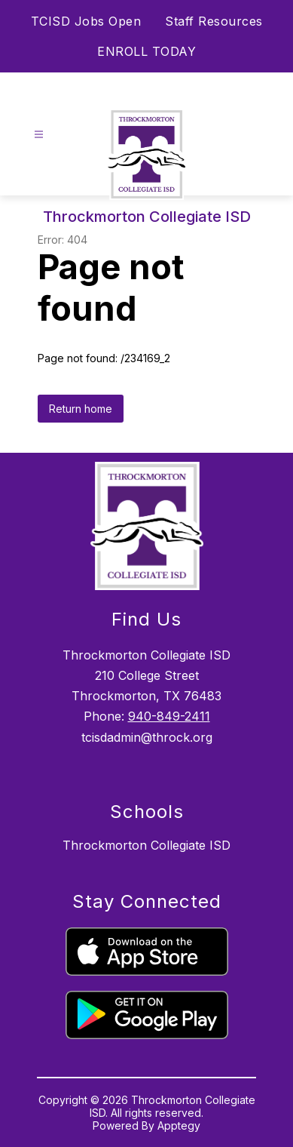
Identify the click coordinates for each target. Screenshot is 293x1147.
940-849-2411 (169, 716)
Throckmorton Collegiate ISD (146, 845)
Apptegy (178, 1125)
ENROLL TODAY (146, 51)
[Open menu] (38, 134)
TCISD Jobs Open (86, 21)
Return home (80, 408)
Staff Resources (214, 21)
